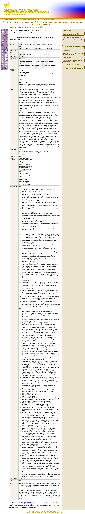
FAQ (39, 19)
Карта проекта (32, 19)
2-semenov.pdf (22, 478)
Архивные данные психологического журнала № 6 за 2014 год (31, 502)
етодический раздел (71, 64)
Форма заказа (45, 19)
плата (67, 51)
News (52, 19)
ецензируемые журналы (72, 37)
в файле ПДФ (36, 152)
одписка (67, 57)
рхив (66, 44)
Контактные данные (20, 19)
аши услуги (68, 30)
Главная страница (9, 19)
